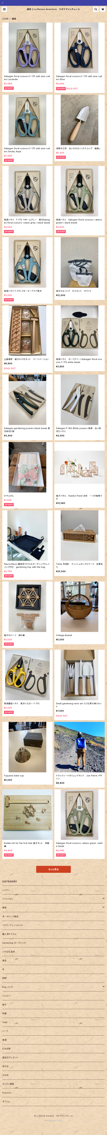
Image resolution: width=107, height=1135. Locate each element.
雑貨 (4, 907)
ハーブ (5, 1031)
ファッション (7, 899)
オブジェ (6, 1101)
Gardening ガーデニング (14, 943)
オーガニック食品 (10, 916)
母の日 (5, 1066)
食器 (4, 1040)
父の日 (5, 1075)
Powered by (53, 1120)
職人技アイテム (9, 934)
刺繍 (4, 1013)
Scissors (6, 1092)
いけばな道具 (8, 951)
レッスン (6, 890)
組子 (4, 1004)
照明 (4, 978)
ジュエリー (7, 995)
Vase (4, 1022)
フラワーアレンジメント (12, 925)
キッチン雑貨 (8, 1084)
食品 (4, 960)
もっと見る (53, 869)
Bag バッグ (7, 987)
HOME (5, 18)
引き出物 (6, 1048)
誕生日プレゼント (10, 1057)
